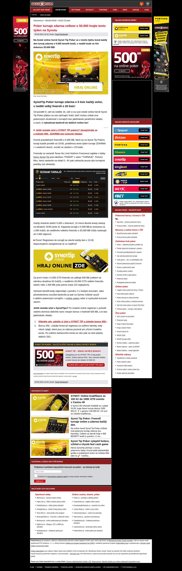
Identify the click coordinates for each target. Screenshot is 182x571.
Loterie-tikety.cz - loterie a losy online (86, 509)
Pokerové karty (122, 320)
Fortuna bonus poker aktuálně (127, 237)
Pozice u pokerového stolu (126, 267)
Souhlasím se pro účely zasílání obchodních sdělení (65, 477)
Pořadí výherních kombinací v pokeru (129, 248)
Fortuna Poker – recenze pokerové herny (130, 226)
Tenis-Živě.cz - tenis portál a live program (50, 513)
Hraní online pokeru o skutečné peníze (130, 301)
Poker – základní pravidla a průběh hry (130, 245)
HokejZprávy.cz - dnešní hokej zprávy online (51, 509)
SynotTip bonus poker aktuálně (127, 233)
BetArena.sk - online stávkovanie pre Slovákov (52, 520)
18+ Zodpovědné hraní (111, 567)
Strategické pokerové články (126, 282)
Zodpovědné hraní (122, 543)
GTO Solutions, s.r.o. (130, 567)
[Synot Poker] (131, 78)
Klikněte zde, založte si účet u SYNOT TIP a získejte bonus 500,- (73, 321)
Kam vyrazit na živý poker (125, 316)
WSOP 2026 (121, 335)
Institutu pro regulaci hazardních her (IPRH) (80, 543)
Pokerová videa (122, 279)
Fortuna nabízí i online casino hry (128, 369)
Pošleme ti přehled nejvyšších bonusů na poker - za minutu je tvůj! (67, 467)
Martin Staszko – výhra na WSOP (128, 347)
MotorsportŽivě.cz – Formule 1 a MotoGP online (53, 517)
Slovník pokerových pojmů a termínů (129, 263)
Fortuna (34, 15)
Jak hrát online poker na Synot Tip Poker (130, 305)
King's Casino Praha (124, 328)
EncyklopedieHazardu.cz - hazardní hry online (89, 505)
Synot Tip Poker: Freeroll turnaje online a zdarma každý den (89, 421)
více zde (75, 376)
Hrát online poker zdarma (125, 294)
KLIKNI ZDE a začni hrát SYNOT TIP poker (85, 365)
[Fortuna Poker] (161, 91)
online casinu (72, 298)
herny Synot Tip (41, 157)
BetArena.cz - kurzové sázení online (49, 498)
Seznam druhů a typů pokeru (126, 275)
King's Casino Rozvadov (125, 324)
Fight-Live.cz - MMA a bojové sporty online (51, 501)
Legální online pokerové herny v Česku (130, 290)
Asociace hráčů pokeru (124, 365)
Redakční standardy (52, 567)
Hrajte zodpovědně (38, 373)
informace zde (74, 554)
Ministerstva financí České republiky (121, 540)
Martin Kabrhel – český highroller (128, 350)
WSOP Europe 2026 (124, 339)
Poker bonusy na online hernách (128, 297)
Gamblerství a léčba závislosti (127, 358)
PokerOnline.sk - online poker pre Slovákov (88, 531)
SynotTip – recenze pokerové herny (129, 222)
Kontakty (40, 567)
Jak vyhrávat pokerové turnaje (127, 256)
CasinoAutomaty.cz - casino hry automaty (88, 513)
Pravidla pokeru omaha (124, 271)
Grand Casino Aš (122, 331)
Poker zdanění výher (124, 362)
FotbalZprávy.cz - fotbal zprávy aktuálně (50, 505)
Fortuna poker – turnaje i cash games (129, 309)
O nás (32, 567)
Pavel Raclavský (61, 34)
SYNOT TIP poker (45, 15)
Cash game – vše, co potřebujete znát (129, 260)
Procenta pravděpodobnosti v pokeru (129, 252)
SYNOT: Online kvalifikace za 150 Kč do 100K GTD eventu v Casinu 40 (88, 399)
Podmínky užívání (67, 567)
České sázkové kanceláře (125, 373)
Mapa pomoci (96, 561)
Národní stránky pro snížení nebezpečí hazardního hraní (121, 561)
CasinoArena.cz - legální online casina (86, 501)
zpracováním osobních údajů (57, 477)
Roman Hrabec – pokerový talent (128, 343)
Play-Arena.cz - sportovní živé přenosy (87, 517)
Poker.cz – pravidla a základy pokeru (86, 498)
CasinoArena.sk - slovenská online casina (88, 527)
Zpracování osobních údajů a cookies (88, 567)
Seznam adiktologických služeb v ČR (78, 561)
